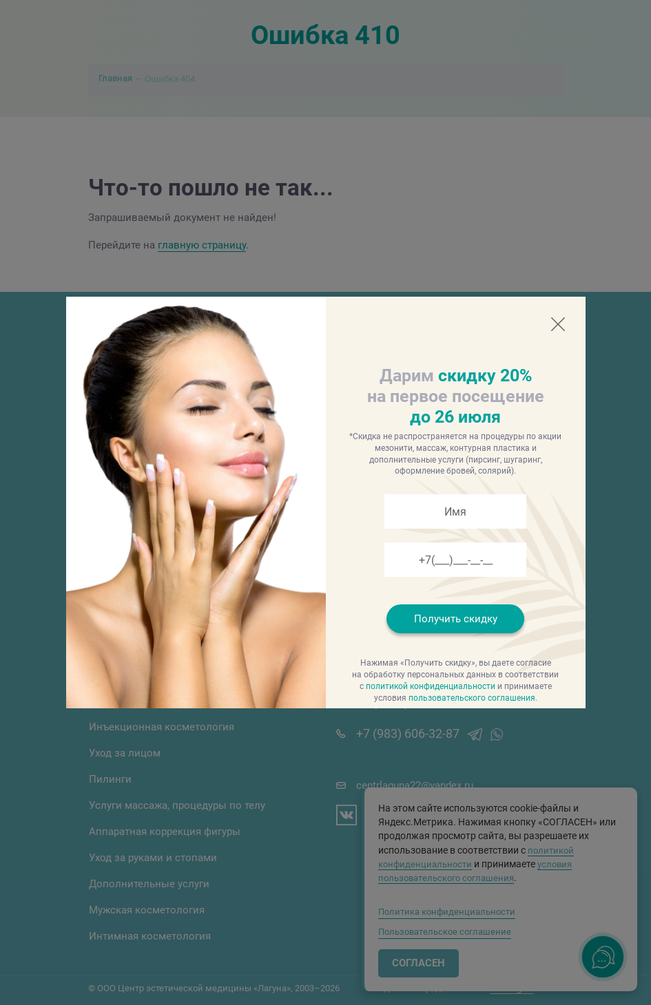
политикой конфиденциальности (430, 686)
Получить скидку (455, 619)
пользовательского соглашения (472, 698)
